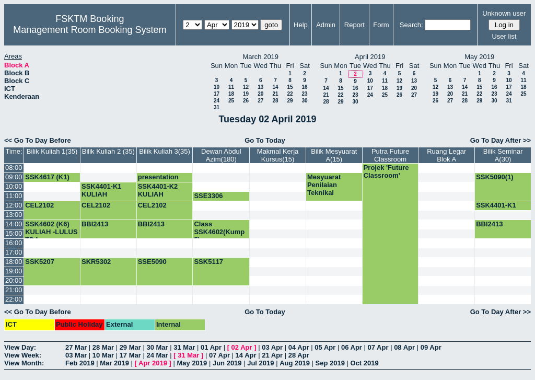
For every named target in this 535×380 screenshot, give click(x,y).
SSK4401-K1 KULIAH (102, 190)
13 (260, 87)
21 (275, 94)
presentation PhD (158, 181)
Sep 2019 (330, 363)
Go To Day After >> (500, 140)
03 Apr (272, 347)
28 (275, 100)
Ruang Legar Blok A (446, 155)
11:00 (13, 196)
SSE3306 (208, 196)
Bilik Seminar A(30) (503, 155)
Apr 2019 (152, 363)
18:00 (13, 262)
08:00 (13, 167)
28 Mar (103, 347)
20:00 (13, 280)
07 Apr (378, 347)
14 (275, 87)
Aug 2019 (295, 363)
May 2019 (192, 363)
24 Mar (157, 355)
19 (246, 94)
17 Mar (130, 355)
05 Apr (325, 347)
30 (304, 100)
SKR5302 (96, 262)
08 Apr (404, 347)
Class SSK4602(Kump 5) (219, 232)
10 (216, 87)
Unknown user (504, 13)
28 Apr (298, 355)
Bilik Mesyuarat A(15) (334, 155)
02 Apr (241, 347)
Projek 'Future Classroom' (386, 171)
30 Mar (157, 347)
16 (304, 87)
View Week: (22, 355)
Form (381, 25)
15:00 (13, 233)
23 (304, 94)
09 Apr (431, 347)
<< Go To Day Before (37, 140)
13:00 (13, 214)
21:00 (13, 290)
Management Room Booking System (89, 30)
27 (260, 100)
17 (216, 94)
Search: (411, 25)
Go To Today (265, 140)
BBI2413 (95, 224)
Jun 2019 (227, 363)
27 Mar (76, 347)
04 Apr (298, 347)
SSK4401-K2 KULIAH (158, 190)
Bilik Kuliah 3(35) (164, 151)
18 (231, 94)
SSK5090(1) (495, 177)
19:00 (13, 271)
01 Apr (211, 347)
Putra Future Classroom (390, 155)
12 (246, 87)
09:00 (13, 177)
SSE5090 (152, 262)
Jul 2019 (260, 363)
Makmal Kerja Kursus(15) (277, 155)
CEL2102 (39, 205)
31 (216, 107)
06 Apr (351, 347)
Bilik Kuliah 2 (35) (108, 151)
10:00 (13, 186)
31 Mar (184, 347)
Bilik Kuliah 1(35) (52, 151)
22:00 (13, 299)
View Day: (20, 347)
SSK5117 (208, 262)
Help (301, 25)
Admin (325, 25)
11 (231, 87)
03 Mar (76, 355)
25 (231, 100)
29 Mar (130, 347)
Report (354, 25)
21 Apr (272, 355)
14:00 (13, 224)
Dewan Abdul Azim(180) (221, 155)
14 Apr (246, 355)
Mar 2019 (114, 363)
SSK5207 (39, 262)
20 (260, 94)
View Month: (24, 363)
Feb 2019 (80, 363)
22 (290, 94)
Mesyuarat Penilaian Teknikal (324, 185)
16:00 (13, 243)
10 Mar (103, 355)
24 (216, 100)
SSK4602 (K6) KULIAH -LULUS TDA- (51, 232)
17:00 (13, 252)
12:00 (13, 205)
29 (290, 100)
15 (290, 87)
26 (246, 100)
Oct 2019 (365, 363)
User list (504, 36)
